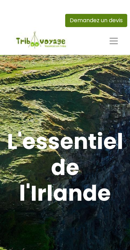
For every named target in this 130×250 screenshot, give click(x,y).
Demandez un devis (96, 20)
